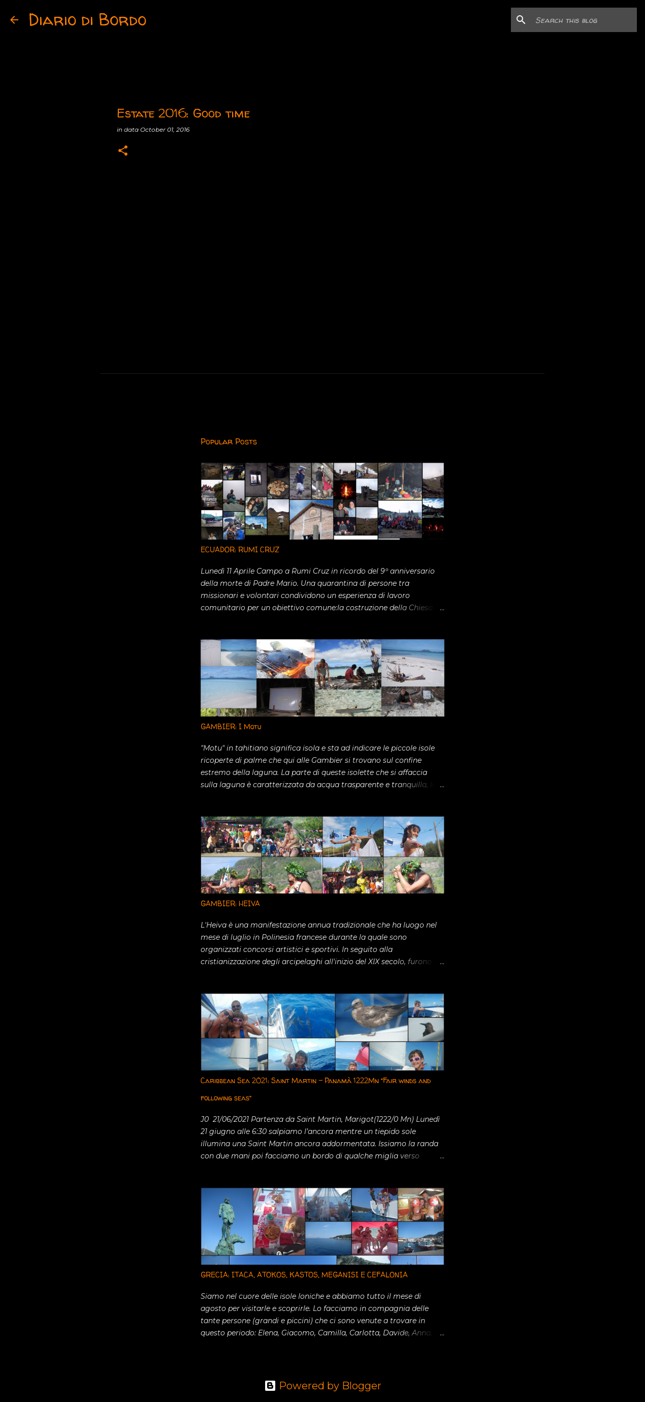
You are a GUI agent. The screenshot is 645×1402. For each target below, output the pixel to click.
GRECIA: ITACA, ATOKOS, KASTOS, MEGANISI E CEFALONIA (304, 1274)
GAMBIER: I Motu (231, 726)
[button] (123, 151)
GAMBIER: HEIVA (230, 903)
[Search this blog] (583, 20)
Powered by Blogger (322, 1386)
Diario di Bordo (87, 19)
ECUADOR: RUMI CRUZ (240, 549)
